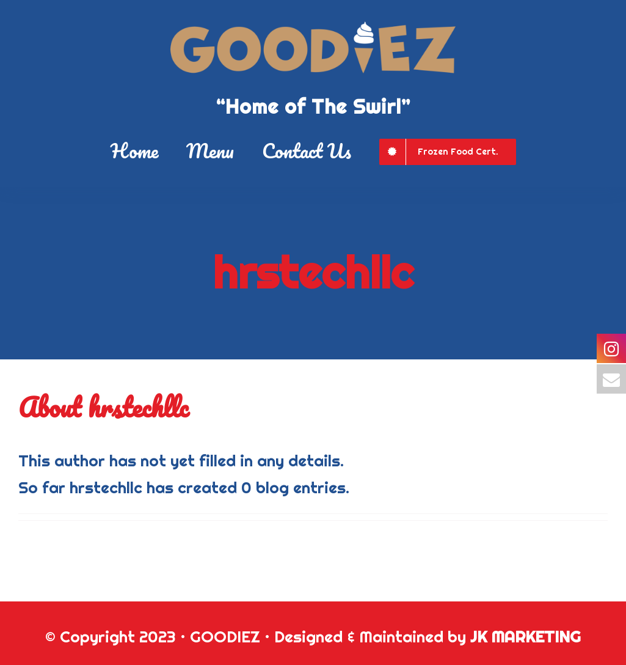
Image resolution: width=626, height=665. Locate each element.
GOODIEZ (225, 636)
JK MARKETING (525, 636)
